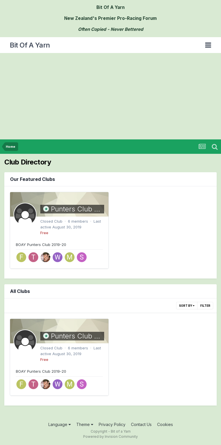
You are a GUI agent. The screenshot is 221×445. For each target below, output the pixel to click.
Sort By (187, 305)
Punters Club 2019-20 (86, 209)
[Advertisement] (110, 96)
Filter (205, 305)
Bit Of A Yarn (30, 45)
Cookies (165, 424)
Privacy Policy (112, 424)
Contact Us (141, 424)
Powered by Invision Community (110, 436)
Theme (84, 424)
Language (59, 424)
